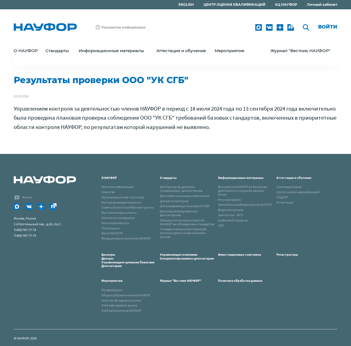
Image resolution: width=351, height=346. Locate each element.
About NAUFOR (112, 233)
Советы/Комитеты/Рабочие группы (127, 207)
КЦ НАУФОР (286, 4)
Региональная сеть (115, 223)
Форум (27, 197)
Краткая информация (117, 187)
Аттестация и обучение (294, 178)
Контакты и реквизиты (118, 218)
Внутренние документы (119, 212)
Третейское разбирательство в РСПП (245, 204)
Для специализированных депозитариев (179, 213)
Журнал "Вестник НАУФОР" (300, 50)
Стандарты (168, 178)
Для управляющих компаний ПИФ (184, 206)
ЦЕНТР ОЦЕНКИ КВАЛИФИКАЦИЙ (234, 4)
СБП (221, 225)
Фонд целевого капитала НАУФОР (126, 238)
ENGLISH (186, 4)
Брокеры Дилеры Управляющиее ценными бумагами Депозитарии (128, 260)
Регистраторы (287, 254)
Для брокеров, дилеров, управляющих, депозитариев (181, 189)
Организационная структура (122, 197)
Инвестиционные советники (239, 254)
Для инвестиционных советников (184, 196)
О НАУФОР (109, 178)
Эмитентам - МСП (231, 215)
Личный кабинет (322, 4)
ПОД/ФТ (282, 197)
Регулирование (229, 200)
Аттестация (284, 202)
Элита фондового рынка (119, 305)
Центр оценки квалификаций (298, 192)
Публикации (110, 228)
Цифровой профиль (233, 220)
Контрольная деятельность (121, 202)
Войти (327, 27)
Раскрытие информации (123, 27)
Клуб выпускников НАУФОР (121, 310)
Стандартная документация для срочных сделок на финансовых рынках (183, 233)
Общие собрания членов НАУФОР (125, 295)
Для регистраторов (174, 201)
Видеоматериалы (231, 210)
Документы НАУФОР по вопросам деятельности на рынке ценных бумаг (242, 190)
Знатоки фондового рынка (121, 300)
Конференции (112, 290)
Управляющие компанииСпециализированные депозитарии (187, 256)
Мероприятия (112, 281)
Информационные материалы (241, 178)
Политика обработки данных (240, 281)
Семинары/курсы (289, 187)
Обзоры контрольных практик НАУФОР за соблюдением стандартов (187, 222)
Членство (108, 192)
